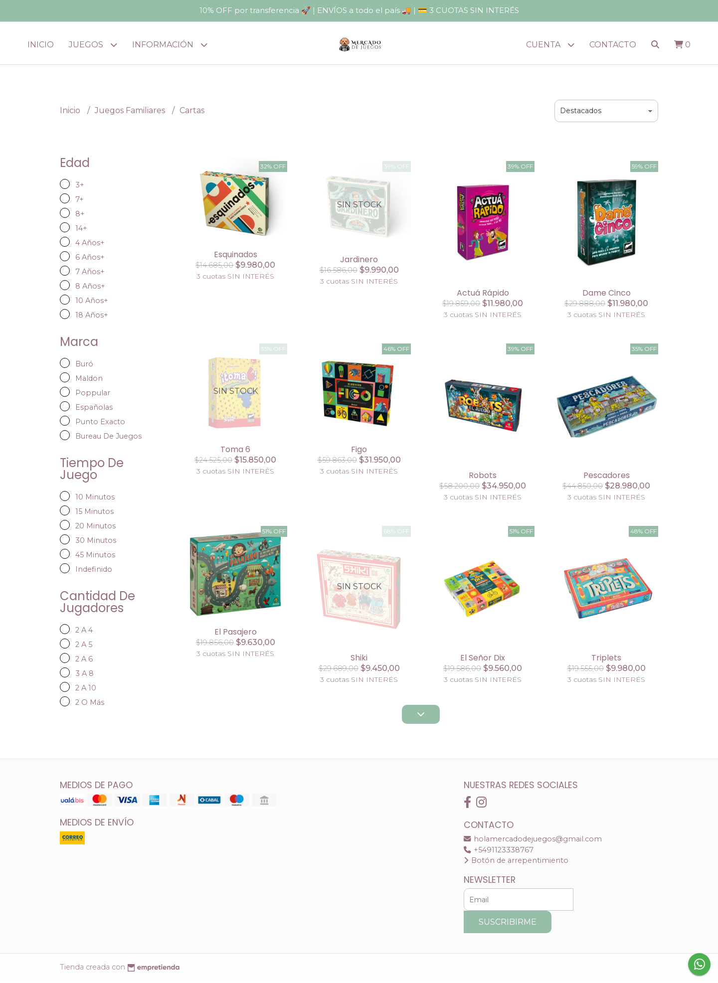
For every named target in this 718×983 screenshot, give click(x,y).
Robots (483, 478)
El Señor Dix (482, 660)
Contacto (612, 44)
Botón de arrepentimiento (516, 862)
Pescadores (606, 478)
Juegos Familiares (131, 113)
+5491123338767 (499, 852)
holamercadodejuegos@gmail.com (533, 841)
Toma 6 (235, 452)
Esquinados (235, 257)
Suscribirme (508, 924)
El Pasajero (235, 634)
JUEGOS (93, 44)
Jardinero (359, 262)
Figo (359, 452)
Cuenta (550, 44)
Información (169, 44)
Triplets (606, 660)
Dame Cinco (606, 295)
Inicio (40, 44)
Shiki (359, 660)
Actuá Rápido (483, 295)
